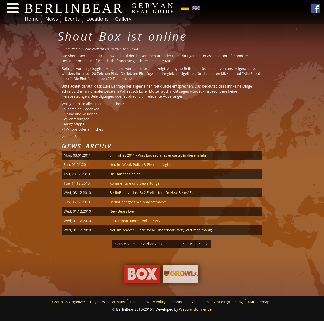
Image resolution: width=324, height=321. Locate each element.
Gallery (123, 18)
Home (32, 18)
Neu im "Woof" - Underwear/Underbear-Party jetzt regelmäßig (160, 230)
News (51, 18)
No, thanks (279, 304)
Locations (97, 18)
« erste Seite (125, 243)
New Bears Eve (121, 211)
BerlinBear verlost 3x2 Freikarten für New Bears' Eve (152, 192)
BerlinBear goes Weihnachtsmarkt (137, 202)
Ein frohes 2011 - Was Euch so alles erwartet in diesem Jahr (157, 155)
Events (72, 18)
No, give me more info (51, 317)
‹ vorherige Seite (154, 243)
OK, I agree (256, 303)
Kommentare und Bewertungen (135, 183)
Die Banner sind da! (125, 174)
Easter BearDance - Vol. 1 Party (134, 220)
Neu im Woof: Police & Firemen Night (139, 164)
